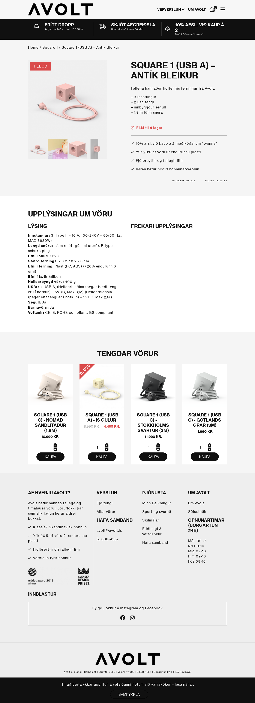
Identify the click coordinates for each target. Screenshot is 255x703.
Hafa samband (155, 542)
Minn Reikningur (156, 503)
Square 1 (50, 47)
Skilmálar (150, 520)
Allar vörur (106, 511)
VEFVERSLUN (169, 9)
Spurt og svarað (156, 511)
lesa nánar (184, 684)
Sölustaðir (197, 511)
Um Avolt (197, 9)
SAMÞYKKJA (129, 694)
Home (33, 47)
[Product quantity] (50, 447)
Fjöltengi (105, 503)
